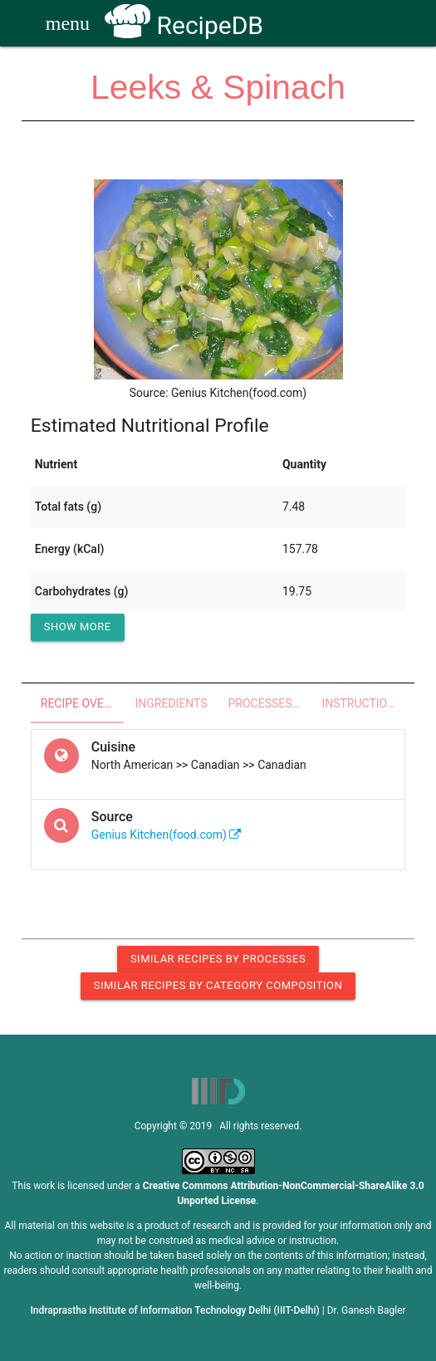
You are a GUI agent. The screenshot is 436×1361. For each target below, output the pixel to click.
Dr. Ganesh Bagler (366, 1310)
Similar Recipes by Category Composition (218, 985)
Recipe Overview (83, 703)
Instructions (361, 703)
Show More (77, 626)
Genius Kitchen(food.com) (166, 834)
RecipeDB (184, 25)
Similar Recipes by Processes (218, 958)
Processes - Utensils (270, 703)
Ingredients (171, 703)
